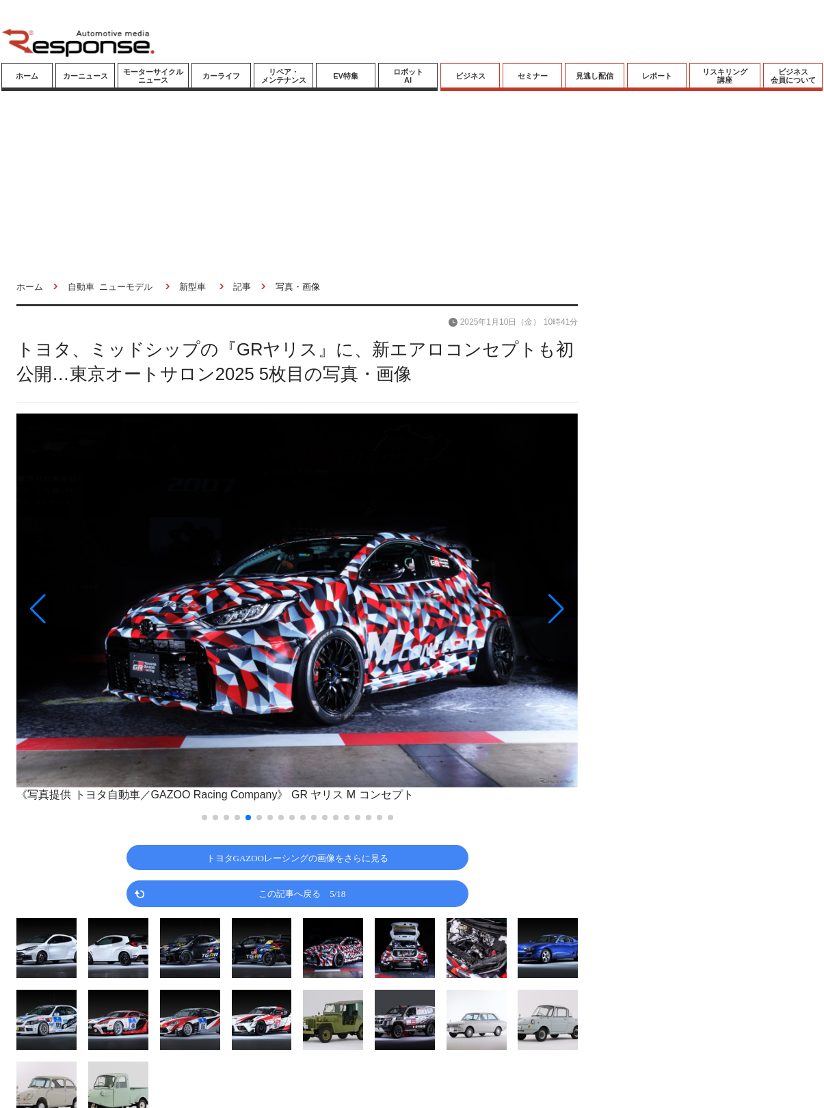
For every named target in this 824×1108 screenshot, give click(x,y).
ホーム (27, 76)
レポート (657, 76)
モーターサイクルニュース (153, 76)
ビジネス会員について (793, 76)
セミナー (533, 76)
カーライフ (221, 76)
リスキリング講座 (724, 76)
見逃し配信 (594, 76)
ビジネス (470, 76)
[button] (100, 609)
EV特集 (345, 76)
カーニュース (85, 76)
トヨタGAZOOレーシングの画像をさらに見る (298, 857)
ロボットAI (408, 76)
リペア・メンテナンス (283, 76)
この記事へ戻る (301, 893)
